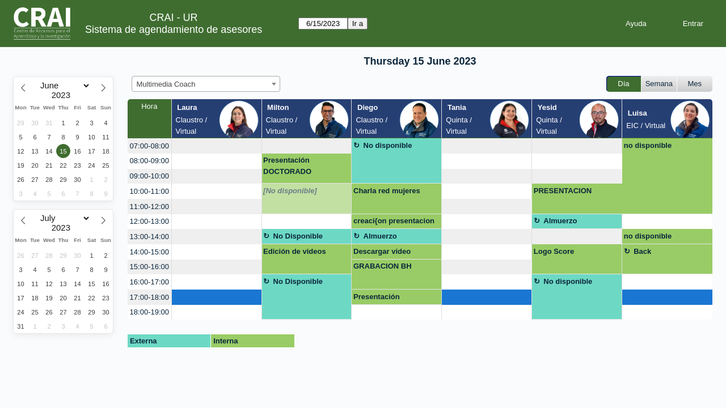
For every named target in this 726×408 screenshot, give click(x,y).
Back (642, 251)
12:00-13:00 (149, 221)
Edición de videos (294, 251)
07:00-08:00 (149, 146)
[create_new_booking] (216, 146)
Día (623, 83)
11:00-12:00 (149, 206)
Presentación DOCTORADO (287, 166)
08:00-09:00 (149, 160)
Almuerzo (560, 220)
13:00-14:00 (149, 236)
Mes (695, 83)
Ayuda (636, 23)
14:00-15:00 (149, 252)
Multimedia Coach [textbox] (166, 84)
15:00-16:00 (149, 266)
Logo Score (554, 251)
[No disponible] (290, 190)
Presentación (376, 296)
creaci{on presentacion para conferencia (393, 222)
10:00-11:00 (149, 191)
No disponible (388, 145)
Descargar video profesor (382, 253)
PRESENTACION (563, 190)
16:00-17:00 (149, 282)
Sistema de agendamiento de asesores (173, 29)
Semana (659, 83)
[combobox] (206, 84)
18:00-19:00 (149, 312)
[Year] (63, 95)
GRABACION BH (382, 266)
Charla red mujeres (386, 190)
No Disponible (298, 236)
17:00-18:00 (149, 297)
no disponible (648, 145)
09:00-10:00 (149, 176)
